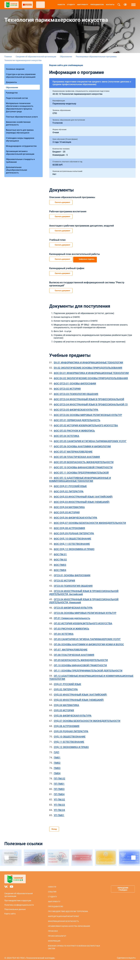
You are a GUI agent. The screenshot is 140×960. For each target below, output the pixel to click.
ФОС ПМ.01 (60, 551)
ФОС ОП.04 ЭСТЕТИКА (66, 433)
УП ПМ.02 (59, 796)
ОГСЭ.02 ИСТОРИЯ (64, 577)
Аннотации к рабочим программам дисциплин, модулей (81, 224)
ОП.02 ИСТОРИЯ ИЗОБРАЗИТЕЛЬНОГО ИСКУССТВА (83, 620)
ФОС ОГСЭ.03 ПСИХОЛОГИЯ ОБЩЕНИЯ (76, 391)
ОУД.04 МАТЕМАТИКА (66, 702)
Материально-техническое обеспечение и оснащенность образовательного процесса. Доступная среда (20, 100)
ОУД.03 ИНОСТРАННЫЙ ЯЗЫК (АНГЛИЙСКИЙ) (80, 691)
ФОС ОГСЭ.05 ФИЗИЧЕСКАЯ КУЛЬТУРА (76, 406)
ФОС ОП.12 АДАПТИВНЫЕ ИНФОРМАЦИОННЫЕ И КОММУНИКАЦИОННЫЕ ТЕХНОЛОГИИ (80, 476)
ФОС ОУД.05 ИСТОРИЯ (67, 509)
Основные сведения (16, 68)
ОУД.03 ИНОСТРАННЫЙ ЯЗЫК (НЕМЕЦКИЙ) (79, 697)
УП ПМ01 (59, 812)
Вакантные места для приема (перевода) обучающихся (20, 121)
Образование (66, 56)
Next (133, 855)
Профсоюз (52, 929)
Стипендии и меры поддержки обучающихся (21, 128)
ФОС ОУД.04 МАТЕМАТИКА (69, 504)
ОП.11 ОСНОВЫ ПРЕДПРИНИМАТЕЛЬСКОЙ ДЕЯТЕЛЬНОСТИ (88, 667)
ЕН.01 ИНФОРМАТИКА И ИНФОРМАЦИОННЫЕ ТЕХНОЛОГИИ (88, 359)
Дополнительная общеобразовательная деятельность (17, 155)
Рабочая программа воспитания (67, 211)
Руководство (12, 88)
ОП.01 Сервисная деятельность (72, 615)
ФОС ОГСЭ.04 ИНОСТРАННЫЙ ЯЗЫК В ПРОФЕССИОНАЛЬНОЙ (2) (91, 401)
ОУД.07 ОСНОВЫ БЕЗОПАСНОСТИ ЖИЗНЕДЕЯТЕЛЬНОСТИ (87, 717)
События (51, 889)
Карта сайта (10, 911)
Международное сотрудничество (22, 134)
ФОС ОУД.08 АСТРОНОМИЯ (69, 525)
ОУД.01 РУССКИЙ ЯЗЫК (67, 681)
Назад (54, 826)
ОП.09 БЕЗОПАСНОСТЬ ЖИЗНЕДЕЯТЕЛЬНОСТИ (81, 657)
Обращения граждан (121, 887)
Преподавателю (97, 4)
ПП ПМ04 (59, 791)
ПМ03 (57, 765)
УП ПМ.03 (59, 801)
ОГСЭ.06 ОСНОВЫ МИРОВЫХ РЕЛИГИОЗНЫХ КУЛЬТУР (85, 610)
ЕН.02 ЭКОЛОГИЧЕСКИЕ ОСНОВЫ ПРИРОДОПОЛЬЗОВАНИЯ (88, 364)
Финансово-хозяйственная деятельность (19, 114)
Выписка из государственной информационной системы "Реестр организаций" (86, 281)
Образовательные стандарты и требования (21, 146)
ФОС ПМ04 (60, 567)
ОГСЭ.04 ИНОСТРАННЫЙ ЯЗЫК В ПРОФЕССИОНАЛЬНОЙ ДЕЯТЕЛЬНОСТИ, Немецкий (83, 598)
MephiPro (131, 955)
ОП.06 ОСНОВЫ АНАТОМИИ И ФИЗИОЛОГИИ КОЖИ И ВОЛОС (89, 641)
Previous (6, 855)
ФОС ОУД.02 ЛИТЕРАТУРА (68, 488)
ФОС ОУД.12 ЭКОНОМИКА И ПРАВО (74, 546)
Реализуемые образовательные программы (96, 56)
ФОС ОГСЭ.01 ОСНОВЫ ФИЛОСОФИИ (75, 380)
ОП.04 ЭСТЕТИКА (64, 631)
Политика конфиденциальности (19, 902)
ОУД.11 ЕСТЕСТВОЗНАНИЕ (69, 738)
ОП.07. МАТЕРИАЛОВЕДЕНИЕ (70, 646)
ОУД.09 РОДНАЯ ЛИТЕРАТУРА (71, 728)
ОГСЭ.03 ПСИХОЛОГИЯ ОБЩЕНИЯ (73, 582)
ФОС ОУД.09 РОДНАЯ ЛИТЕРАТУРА (74, 530)
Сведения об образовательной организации (36, 56)
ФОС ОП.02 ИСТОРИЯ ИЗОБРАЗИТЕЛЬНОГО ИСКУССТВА (86, 422)
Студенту (71, 4)
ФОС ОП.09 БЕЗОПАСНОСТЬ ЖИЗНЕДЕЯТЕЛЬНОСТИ (84, 459)
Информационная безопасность (62, 919)
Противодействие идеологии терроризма (67, 909)
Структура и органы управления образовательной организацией (21, 73)
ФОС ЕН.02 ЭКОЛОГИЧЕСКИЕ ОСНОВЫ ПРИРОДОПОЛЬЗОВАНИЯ (91, 375)
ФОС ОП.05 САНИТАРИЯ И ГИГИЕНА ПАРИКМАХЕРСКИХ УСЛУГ (90, 438)
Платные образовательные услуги (22, 109)
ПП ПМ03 (59, 786)
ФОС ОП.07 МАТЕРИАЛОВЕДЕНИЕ (73, 448)
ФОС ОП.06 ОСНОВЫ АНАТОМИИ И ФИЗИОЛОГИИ (82, 443)
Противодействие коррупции (17, 898)
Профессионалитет (56, 933)
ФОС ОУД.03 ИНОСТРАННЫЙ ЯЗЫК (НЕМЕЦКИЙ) (81, 499)
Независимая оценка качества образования (68, 924)
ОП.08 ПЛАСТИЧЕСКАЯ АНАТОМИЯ (74, 651)
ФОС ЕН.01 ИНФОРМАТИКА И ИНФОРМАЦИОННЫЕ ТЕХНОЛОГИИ (91, 370)
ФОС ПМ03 (60, 561)
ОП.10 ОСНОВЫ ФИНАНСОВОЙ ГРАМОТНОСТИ (80, 662)
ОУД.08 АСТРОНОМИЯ (66, 723)
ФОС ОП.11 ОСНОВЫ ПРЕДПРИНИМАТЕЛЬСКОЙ (81, 469)
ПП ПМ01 (59, 780)
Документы (12, 79)
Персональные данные (15, 907)
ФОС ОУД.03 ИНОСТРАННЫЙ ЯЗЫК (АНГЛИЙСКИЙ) (83, 493)
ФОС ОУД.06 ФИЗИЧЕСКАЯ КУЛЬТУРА (75, 514)
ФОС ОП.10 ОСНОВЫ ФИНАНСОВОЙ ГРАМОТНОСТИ (83, 464)
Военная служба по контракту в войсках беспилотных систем (73, 944)
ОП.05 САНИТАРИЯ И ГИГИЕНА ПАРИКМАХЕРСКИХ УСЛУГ (87, 636)
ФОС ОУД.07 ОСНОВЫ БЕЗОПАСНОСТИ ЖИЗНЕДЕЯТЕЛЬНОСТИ (90, 520)
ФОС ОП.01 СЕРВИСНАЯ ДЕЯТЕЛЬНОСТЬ (77, 417)
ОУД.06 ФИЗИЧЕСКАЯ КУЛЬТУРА (72, 712)
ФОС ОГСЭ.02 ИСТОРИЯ (67, 385)
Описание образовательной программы (72, 197)
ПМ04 (57, 770)
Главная (8, 56)
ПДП (56, 749)
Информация (53, 938)
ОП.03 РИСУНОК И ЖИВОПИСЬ (71, 625)
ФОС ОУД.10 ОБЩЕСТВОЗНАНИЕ (72, 535)
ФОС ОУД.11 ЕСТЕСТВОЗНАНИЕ (72, 540)
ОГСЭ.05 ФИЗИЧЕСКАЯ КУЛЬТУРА (73, 604)
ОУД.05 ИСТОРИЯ (64, 707)
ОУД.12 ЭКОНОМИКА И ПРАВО (71, 744)
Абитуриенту (82, 4)
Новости (61, 4)
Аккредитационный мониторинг (62, 914)
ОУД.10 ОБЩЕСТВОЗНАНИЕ (69, 733)
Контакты (110, 4)
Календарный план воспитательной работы (74, 252)
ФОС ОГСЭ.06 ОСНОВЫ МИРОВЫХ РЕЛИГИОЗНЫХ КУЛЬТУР (88, 412)
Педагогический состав (17, 92)
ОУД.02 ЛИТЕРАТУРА (66, 686)
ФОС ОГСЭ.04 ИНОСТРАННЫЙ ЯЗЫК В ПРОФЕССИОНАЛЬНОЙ (89, 396)
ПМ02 (57, 759)
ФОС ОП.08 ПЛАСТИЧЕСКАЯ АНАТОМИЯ (77, 454)
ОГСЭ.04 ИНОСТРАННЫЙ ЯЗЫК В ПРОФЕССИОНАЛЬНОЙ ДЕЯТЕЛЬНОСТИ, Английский (83, 589)
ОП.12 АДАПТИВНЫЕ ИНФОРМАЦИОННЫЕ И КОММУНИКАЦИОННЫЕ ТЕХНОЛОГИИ (91, 674)
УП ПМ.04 (59, 807)
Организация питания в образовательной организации (21, 139)
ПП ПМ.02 (59, 775)
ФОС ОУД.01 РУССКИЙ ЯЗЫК (70, 483)
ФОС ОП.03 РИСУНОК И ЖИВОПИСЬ (74, 427)
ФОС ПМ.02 (60, 556)
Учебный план (57, 238)
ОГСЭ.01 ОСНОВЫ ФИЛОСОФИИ (72, 572)
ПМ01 (57, 754)
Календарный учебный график (66, 266)
